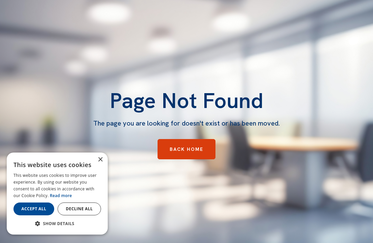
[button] (57, 224)
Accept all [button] (34, 209)
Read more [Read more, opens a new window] (61, 195)
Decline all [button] (79, 209)
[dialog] (57, 194)
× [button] (100, 159)
